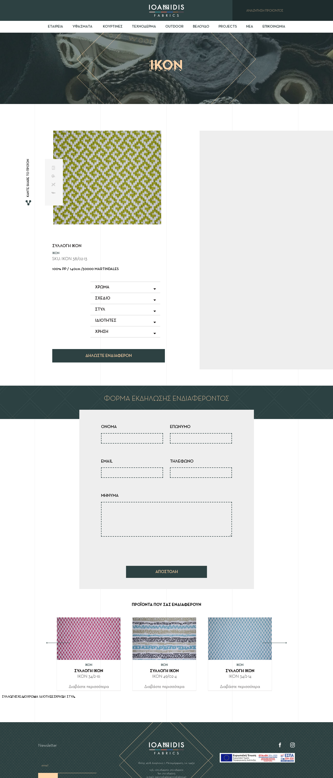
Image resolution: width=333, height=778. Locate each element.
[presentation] (136, 550)
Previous (58, 643)
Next (275, 643)
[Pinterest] (53, 176)
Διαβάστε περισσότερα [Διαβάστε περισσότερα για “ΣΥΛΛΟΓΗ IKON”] (89, 687)
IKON (55, 253)
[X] (53, 184)
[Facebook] (53, 193)
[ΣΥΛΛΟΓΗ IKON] (88, 621)
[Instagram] (292, 745)
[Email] (53, 168)
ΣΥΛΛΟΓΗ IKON (88, 671)
